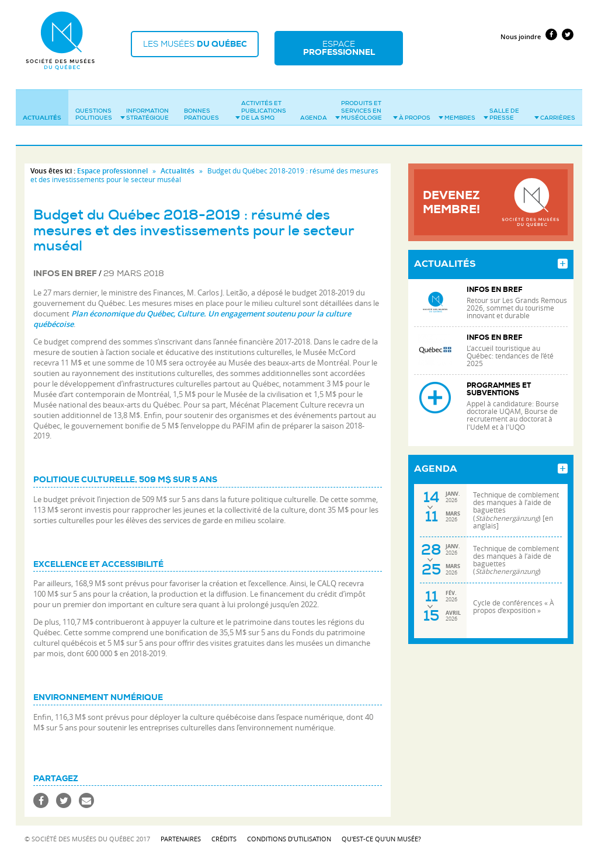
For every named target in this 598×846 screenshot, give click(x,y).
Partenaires (181, 831)
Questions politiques (93, 107)
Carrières (554, 110)
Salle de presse (501, 107)
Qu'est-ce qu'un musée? (381, 831)
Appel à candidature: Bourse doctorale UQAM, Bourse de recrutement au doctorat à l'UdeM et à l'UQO (513, 408)
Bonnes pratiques (201, 107)
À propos (411, 110)
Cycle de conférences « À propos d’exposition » (513, 599)
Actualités (42, 110)
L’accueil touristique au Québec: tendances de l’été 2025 (510, 349)
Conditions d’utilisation (289, 831)
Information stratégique (144, 107)
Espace (351, 45)
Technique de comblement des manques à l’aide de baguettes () (516, 553)
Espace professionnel (112, 163)
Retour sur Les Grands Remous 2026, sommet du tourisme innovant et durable (517, 301)
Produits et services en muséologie (358, 103)
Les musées (200, 45)
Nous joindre (520, 29)
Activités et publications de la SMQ (260, 103)
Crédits (224, 831)
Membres (457, 110)
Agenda (313, 110)
